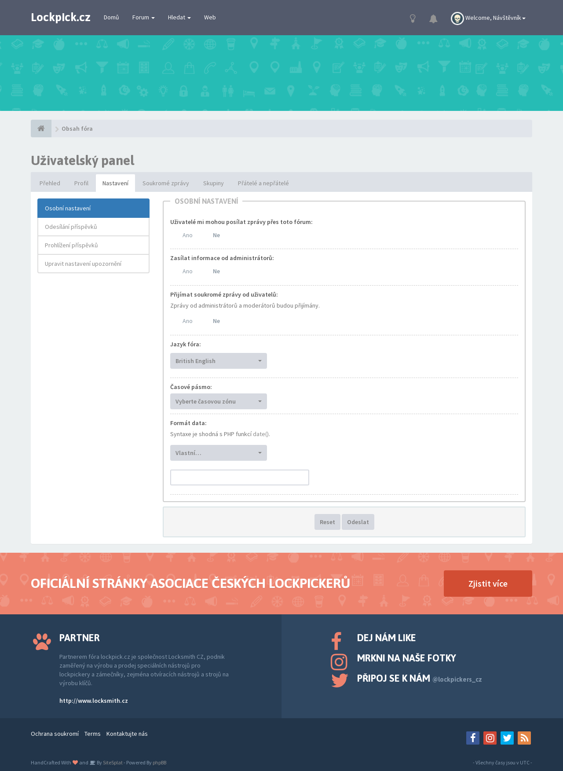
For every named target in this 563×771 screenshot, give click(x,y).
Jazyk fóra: (185, 344)
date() (261, 434)
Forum (143, 17)
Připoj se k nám (419, 678)
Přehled (50, 183)
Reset (327, 522)
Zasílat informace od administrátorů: (222, 258)
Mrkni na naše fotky (406, 658)
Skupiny (213, 183)
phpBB (159, 762)
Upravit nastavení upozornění (83, 264)
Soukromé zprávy (166, 183)
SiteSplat (112, 762)
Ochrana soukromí (55, 734)
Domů (111, 17)
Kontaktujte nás (127, 734)
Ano (188, 235)
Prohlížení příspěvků (71, 245)
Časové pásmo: (191, 387)
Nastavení (115, 183)
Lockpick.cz (61, 17)
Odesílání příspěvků (71, 227)
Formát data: (188, 423)
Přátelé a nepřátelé (263, 183)
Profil (81, 183)
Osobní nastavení (68, 208)
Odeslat (358, 522)
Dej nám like (386, 637)
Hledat (179, 17)
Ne (216, 235)
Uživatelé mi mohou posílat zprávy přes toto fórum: (241, 222)
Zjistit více (488, 583)
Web (210, 17)
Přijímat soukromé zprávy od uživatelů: (224, 294)
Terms (92, 734)
